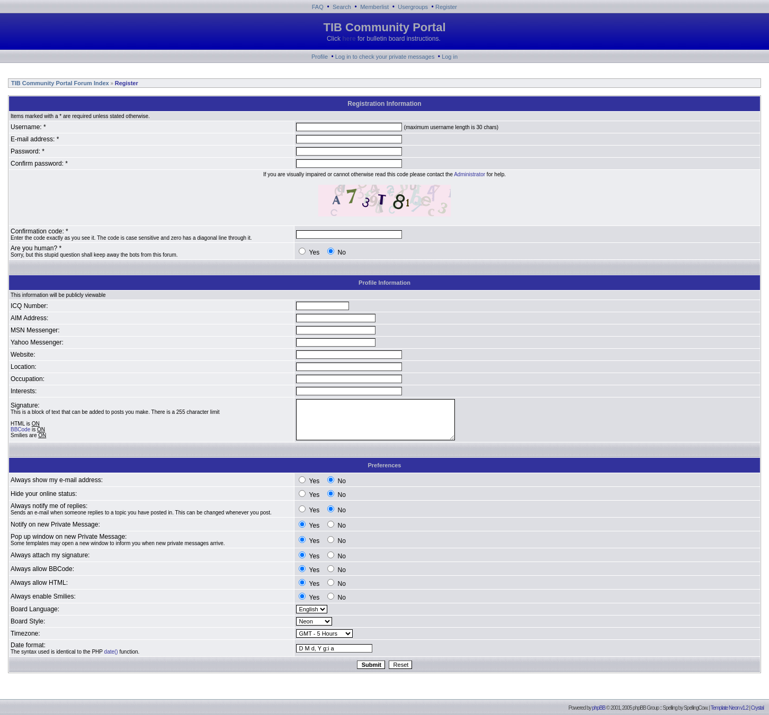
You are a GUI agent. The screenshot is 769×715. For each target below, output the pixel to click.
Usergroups (413, 7)
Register (446, 7)
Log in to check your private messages (385, 56)
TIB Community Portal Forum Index (59, 83)
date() (111, 652)
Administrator (469, 174)
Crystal (757, 708)
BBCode (20, 429)
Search (342, 7)
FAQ (318, 7)
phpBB (598, 708)
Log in (450, 56)
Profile (319, 56)
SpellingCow (695, 708)
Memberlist (374, 7)
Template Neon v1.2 (729, 708)
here (348, 38)
